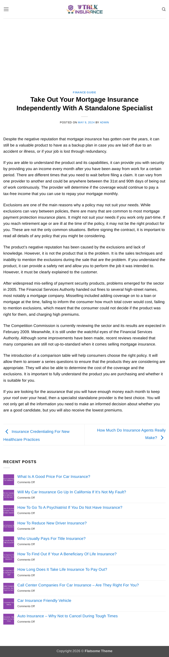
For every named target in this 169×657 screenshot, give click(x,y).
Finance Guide (84, 92)
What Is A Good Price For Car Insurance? (53, 476)
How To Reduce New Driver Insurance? (52, 523)
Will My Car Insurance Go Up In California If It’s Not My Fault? (71, 492)
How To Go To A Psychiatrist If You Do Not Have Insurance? (69, 507)
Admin (104, 122)
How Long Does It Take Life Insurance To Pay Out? (62, 569)
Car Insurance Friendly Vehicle (44, 600)
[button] (6, 9)
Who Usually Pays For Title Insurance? (51, 538)
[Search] (164, 9)
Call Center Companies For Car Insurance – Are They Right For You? (78, 585)
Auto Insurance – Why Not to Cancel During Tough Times (67, 616)
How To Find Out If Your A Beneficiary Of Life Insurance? (67, 554)
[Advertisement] (84, 51)
